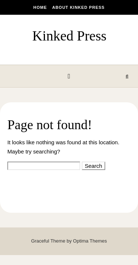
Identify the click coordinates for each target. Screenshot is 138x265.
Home (40, 7)
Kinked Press (69, 35)
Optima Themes (90, 241)
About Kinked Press (78, 7)
